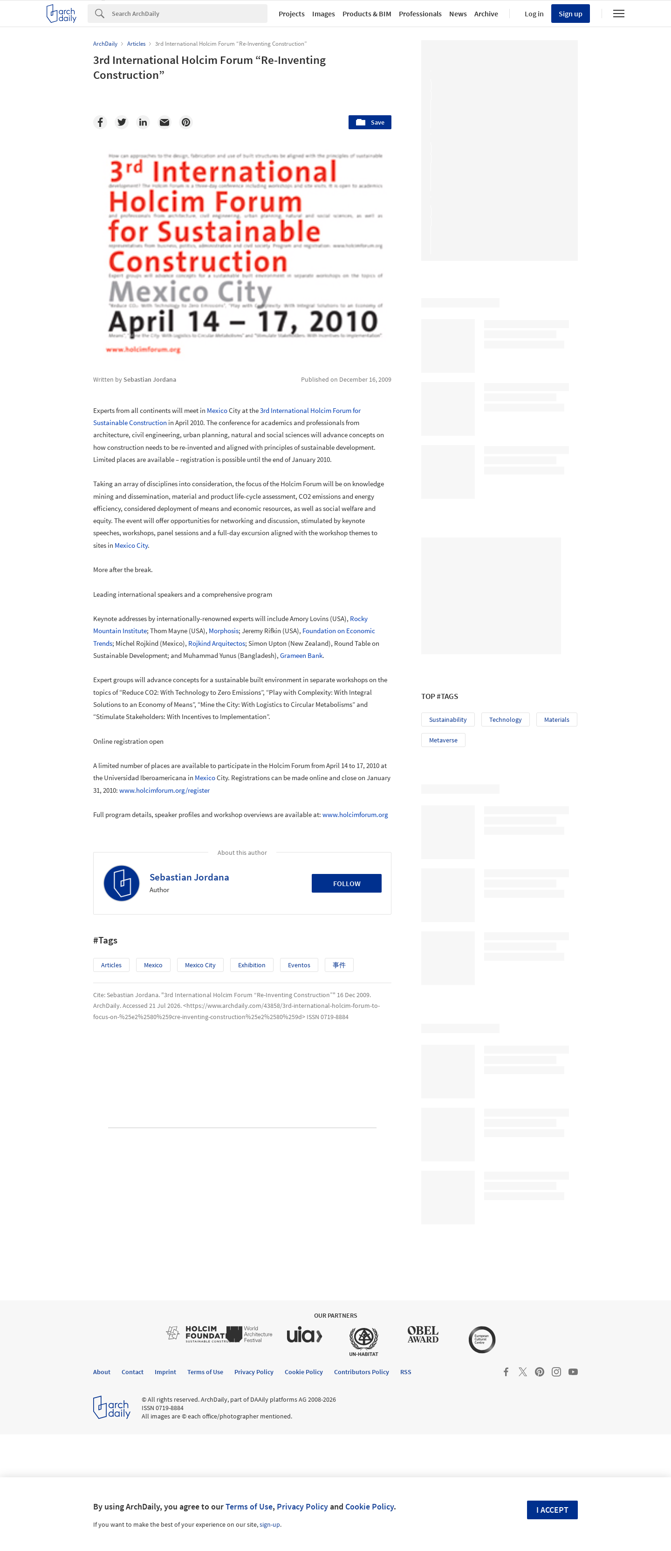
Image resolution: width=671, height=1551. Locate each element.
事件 (339, 965)
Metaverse (443, 740)
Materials (556, 719)
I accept (552, 1509)
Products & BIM (366, 13)
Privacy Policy (302, 1506)
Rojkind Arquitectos (216, 643)
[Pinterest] (186, 122)
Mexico (217, 410)
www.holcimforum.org (355, 814)
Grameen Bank (301, 655)
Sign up (570, 13)
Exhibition (252, 965)
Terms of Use (249, 1506)
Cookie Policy (369, 1506)
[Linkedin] (143, 122)
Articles (111, 965)
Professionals (420, 13)
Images (323, 13)
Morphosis (224, 630)
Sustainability (448, 719)
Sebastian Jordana (189, 877)
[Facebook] (100, 122)
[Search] (189, 13)
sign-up (270, 1524)
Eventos (299, 965)
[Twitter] (122, 122)
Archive (486, 13)
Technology (505, 719)
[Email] (164, 122)
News (458, 13)
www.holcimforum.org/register (164, 790)
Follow (347, 883)
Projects (292, 13)
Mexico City (131, 545)
